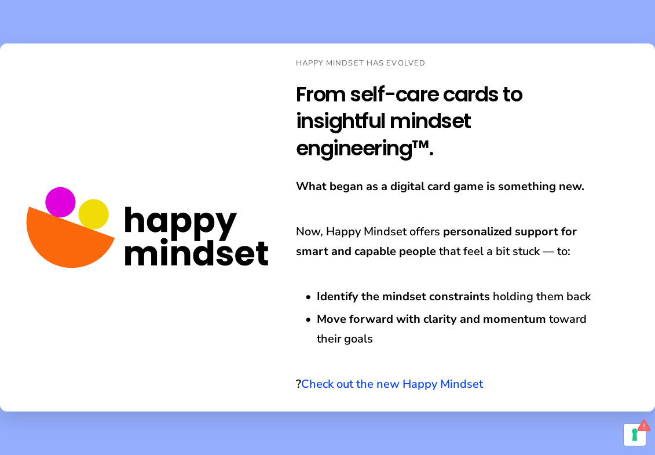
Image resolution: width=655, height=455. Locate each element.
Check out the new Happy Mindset (392, 384)
